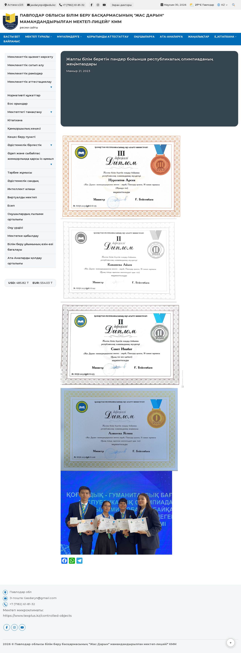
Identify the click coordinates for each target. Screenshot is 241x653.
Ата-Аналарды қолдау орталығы (25, 260)
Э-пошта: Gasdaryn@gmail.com (33, 598)
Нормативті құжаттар (24, 95)
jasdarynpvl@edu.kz (41, 4)
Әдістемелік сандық (23, 181)
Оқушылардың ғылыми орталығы (25, 216)
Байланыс (39, 41)
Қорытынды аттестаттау (108, 36)
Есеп (11, 206)
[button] (51, 36)
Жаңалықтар (200, 36)
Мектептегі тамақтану (32, 112)
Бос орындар (17, 103)
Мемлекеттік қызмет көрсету (30, 57)
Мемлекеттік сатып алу (26, 65)
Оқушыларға (145, 36)
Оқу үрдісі (15, 228)
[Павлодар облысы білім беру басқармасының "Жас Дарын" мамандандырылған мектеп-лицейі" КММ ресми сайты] (92, 21)
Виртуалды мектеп (22, 197)
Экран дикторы (122, 4)
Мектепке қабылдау (23, 236)
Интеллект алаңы (21, 189)
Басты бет (12, 36)
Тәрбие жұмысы (20, 172)
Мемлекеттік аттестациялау (32, 85)
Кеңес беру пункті (21, 137)
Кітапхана (15, 120)
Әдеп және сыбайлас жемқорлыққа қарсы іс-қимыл (32, 159)
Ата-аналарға (172, 36)
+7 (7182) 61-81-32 (72, 4)
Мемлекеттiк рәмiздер (25, 73)
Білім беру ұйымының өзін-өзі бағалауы (30, 247)
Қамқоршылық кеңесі (24, 128)
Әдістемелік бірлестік (32, 145)
